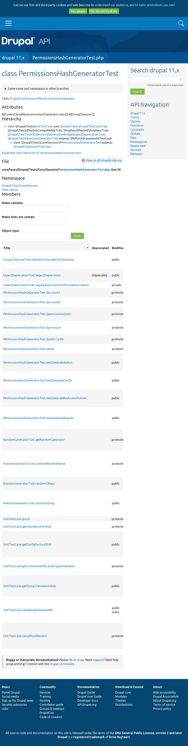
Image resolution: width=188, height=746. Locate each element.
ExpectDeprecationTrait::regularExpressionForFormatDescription (46, 285)
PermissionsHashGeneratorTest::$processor (32, 327)
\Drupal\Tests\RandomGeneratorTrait (33, 138)
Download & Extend (129, 687)
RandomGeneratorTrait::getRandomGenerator (34, 439)
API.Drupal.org (86, 704)
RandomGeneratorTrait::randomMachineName (34, 463)
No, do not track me (104, 11)
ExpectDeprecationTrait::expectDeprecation (32, 275)
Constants (137, 129)
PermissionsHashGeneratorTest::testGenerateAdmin (37, 362)
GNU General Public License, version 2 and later (148, 733)
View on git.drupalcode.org (104, 160)
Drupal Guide (86, 692)
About (157, 687)
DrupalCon (47, 712)
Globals (135, 133)
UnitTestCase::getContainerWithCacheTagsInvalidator (39, 566)
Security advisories (14, 704)
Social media (10, 696)
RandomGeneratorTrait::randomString (28, 503)
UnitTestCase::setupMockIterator (25, 636)
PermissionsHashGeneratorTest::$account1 (31, 292)
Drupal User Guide (89, 696)
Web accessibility (164, 692)
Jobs (5, 708)
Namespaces (138, 141)
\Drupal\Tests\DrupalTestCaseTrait (83, 126)
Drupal (62, 737)
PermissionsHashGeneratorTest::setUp (28, 349)
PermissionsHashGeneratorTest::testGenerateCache (37, 380)
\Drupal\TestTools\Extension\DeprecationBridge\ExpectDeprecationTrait (56, 134)
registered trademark (88, 737)
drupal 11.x (13, 57)
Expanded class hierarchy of (41, 152)
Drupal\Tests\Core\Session (20, 185)
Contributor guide (51, 704)
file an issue (76, 659)
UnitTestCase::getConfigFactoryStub (27, 544)
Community (48, 687)
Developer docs (87, 700)
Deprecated (138, 145)
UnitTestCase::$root (16, 519)
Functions (136, 125)
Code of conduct (51, 717)
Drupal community (62, 664)
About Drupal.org (164, 700)
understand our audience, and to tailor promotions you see (134, 5)
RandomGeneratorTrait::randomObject (29, 483)
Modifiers (119, 248)
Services (135, 150)
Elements (136, 154)
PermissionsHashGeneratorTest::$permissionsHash (37, 314)
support (98, 659)
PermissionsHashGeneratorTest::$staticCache (33, 339)
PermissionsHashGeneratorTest (80, 142)
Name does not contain (18, 217)
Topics (134, 117)
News (6, 687)
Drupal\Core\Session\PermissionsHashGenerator (42, 98)
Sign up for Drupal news (17, 700)
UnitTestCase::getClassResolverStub (27, 526)
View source (10, 189)
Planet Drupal (11, 692)
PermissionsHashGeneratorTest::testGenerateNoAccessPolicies (45, 398)
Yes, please (78, 11)
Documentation (88, 687)
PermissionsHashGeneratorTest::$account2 (31, 302)
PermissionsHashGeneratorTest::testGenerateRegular (38, 418)
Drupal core (123, 692)
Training (45, 696)
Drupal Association (166, 696)
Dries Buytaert (119, 737)
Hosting (45, 700)
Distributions (124, 704)
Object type (10, 230)
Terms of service (164, 704)
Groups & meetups (52, 708)
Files (133, 137)
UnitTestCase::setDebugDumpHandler (28, 610)
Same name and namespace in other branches (38, 88)
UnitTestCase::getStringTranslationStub (29, 586)
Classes (135, 121)
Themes (120, 700)
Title (46, 248)
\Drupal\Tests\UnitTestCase (32, 146)
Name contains (12, 203)
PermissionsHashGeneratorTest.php (68, 57)
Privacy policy (162, 708)
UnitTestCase (44, 126)
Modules (121, 696)
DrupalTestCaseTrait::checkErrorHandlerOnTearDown (38, 259)
